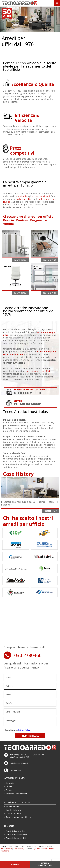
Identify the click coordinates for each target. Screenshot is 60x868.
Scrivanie (10, 783)
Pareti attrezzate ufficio (16, 834)
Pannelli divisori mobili (16, 838)
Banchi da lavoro (13, 810)
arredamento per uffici (38, 371)
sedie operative (24, 199)
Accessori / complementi (16, 793)
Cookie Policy (19, 848)
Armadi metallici (13, 806)
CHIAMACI (15, 864)
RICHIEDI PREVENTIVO (45, 864)
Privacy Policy (24, 730)
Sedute (9, 790)
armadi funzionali (41, 196)
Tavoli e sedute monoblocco (18, 817)
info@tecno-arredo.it (19, 763)
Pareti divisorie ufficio (15, 831)
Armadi (9, 786)
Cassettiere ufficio (14, 813)
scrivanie (22, 196)
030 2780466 (28, 655)
